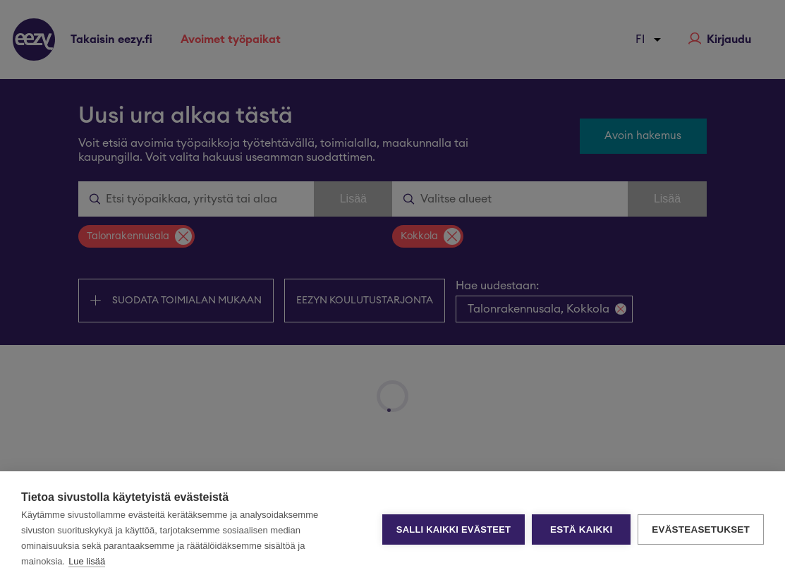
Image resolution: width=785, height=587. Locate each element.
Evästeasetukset (701, 529)
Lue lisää (86, 561)
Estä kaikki (581, 529)
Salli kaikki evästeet (453, 529)
